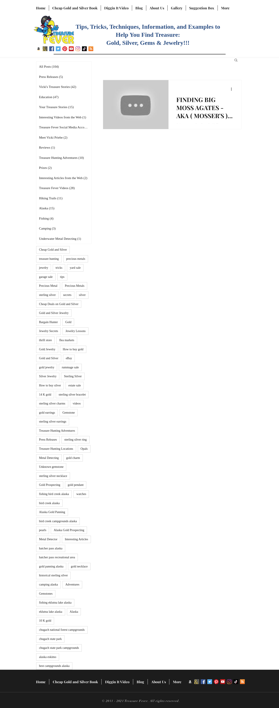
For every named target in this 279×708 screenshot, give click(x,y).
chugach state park (50, 639)
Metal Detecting (49, 458)
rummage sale (70, 367)
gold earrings (47, 412)
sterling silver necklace (53, 476)
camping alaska (48, 584)
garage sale (46, 277)
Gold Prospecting (49, 485)
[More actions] (232, 89)
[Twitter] (58, 48)
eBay (69, 358)
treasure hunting (49, 258)
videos (77, 403)
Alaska (74, 611)
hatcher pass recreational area (57, 557)
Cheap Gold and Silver (53, 249)
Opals (84, 448)
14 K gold (45, 394)
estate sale (74, 385)
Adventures (72, 584)
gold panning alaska (51, 566)
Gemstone (68, 412)
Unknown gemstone (51, 466)
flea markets (66, 340)
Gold (68, 322)
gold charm (73, 458)
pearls (42, 530)
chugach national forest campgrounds (62, 629)
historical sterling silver (53, 575)
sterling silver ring (75, 439)
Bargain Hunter (48, 322)
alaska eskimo (47, 657)
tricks (59, 267)
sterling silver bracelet (72, 394)
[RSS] (90, 48)
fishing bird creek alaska (54, 494)
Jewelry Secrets (48, 331)
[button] (236, 60)
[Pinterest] (64, 48)
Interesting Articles (76, 539)
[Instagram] (77, 48)
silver (82, 295)
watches (81, 494)
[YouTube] (71, 48)
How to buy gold (73, 349)
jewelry (43, 267)
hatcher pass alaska (50, 548)
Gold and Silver (48, 358)
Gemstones (46, 593)
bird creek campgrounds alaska (58, 521)
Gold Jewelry (47, 349)
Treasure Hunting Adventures (57, 430)
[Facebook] (51, 48)
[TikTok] (84, 48)
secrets (67, 295)
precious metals (75, 258)
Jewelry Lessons (75, 331)
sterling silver (47, 295)
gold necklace (79, 566)
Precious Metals (74, 285)
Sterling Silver (73, 376)
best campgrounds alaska (54, 666)
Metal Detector (48, 539)
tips (62, 277)
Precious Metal (48, 285)
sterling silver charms (52, 403)
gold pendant (76, 485)
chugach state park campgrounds (59, 647)
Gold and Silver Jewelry (54, 313)
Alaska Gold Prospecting (69, 530)
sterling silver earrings (52, 421)
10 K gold (45, 620)
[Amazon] (38, 48)
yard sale (75, 267)
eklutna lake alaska (50, 611)
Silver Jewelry (47, 376)
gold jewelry (46, 367)
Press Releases (48, 439)
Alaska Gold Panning (52, 512)
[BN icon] (45, 48)
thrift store (45, 340)
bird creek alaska (49, 503)
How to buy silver (50, 385)
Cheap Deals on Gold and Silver (58, 304)
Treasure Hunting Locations (56, 448)
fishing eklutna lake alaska (55, 602)
